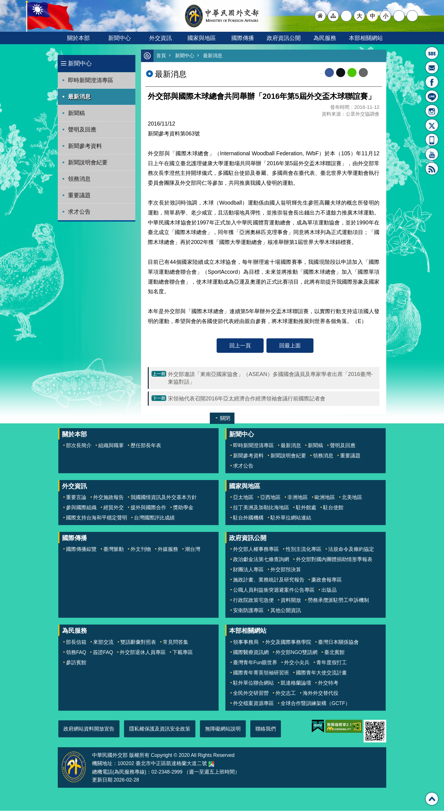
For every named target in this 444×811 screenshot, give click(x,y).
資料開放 (291, 600)
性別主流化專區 (303, 549)
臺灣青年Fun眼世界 (255, 663)
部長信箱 (431, 67)
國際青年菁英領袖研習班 (261, 673)
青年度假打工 (331, 663)
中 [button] (372, 16)
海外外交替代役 (320, 693)
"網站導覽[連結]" (333, 16)
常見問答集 (175, 642)
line (352, 72)
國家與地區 (201, 38)
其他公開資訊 (285, 610)
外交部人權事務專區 (256, 549)
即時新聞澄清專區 (90, 80)
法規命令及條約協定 (351, 549)
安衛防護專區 (248, 610)
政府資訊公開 (284, 38)
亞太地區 (243, 497)
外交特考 (328, 683)
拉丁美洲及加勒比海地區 (261, 508)
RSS (431, 168)
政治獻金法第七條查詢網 (261, 559)
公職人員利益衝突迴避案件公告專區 (274, 590)
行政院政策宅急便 (253, 600)
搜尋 (412, 16)
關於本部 (78, 38)
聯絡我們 (265, 729)
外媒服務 (168, 549)
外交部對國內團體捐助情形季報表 (334, 559)
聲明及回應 (82, 129)
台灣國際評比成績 (154, 518)
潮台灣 (192, 549)
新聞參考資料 (85, 146)
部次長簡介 (78, 446)
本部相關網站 (366, 38)
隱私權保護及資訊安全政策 (159, 729)
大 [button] (359, 16)
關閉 (225, 418)
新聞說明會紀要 (88, 162)
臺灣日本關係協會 (338, 642)
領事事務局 (246, 642)
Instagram (431, 111)
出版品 (329, 590)
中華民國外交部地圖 (211, 764)
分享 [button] (399, 16)
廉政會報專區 (326, 580)
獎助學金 (183, 508)
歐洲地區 (325, 497)
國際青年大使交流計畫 (321, 673)
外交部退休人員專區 (143, 652)
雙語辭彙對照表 (138, 642)
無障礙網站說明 (223, 729)
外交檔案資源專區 (253, 703)
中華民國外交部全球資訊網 (222, 16)
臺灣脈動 (113, 549)
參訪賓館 (76, 663)
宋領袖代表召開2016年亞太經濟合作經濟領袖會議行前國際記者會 (246, 399)
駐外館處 (306, 508)
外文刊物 (141, 549)
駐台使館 (333, 508)
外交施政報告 (108, 497)
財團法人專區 (248, 570)
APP (431, 139)
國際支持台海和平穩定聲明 (96, 518)
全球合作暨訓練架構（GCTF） (315, 703)
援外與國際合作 (148, 508)
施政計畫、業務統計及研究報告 (268, 580)
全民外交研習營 (251, 693)
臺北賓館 (334, 652)
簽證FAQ (103, 652)
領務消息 (79, 179)
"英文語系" (346, 16)
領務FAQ (76, 652)
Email (363, 72)
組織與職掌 (111, 446)
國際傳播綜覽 (81, 549)
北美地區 (352, 497)
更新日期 (102, 780)
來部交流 (103, 642)
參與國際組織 (81, 508)
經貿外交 (113, 508)
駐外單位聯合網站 (253, 683)
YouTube (431, 154)
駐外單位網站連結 (290, 518)
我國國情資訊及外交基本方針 (164, 497)
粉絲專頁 (431, 82)
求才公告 (79, 212)
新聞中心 (119, 38)
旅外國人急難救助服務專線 (431, 53)
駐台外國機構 (248, 518)
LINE (431, 96)
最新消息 (79, 97)
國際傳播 (242, 38)
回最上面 (290, 346)
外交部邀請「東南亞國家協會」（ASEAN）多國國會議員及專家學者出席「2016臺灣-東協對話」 (270, 378)
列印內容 (374, 72)
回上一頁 (240, 346)
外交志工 (286, 693)
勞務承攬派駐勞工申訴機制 (338, 600)
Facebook (329, 72)
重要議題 (79, 195)
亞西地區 (270, 497)
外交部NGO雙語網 (296, 652)
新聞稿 (76, 113)
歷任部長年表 (146, 446)
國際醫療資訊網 (251, 652)
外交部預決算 (285, 570)
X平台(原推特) (431, 125)
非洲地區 (297, 497)
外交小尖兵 (296, 663)
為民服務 (324, 38)
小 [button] (385, 16)
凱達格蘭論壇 (296, 683)
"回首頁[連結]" (320, 16)
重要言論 (76, 497)
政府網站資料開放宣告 (88, 729)
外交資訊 (160, 38)
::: (61, 58)
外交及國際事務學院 (288, 642)
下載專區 (182, 652)
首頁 (161, 56)
